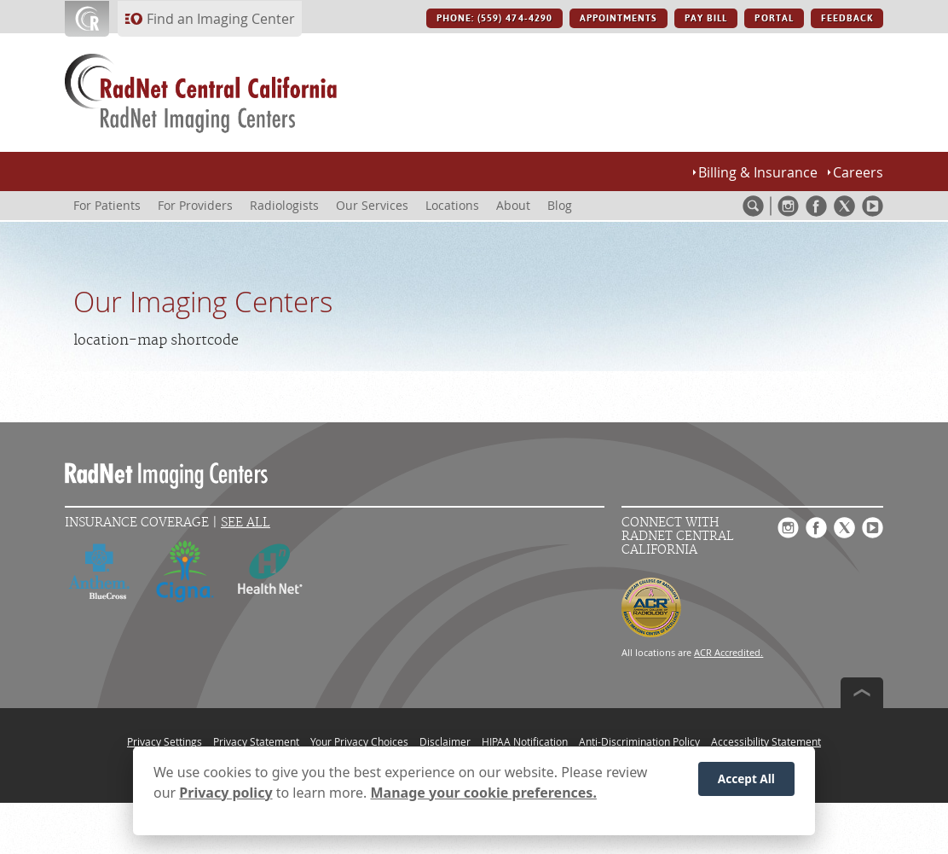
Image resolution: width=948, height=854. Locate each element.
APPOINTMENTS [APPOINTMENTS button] (618, 18)
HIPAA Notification (525, 741)
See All (245, 522)
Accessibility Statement (766, 741)
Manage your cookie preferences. (484, 795)
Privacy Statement (256, 741)
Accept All (746, 781)
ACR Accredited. (728, 652)
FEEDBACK (847, 18)
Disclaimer (445, 741)
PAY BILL (706, 18)
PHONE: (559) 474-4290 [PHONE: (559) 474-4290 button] (494, 18)
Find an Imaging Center (221, 18)
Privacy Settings (164, 741)
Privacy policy (225, 795)
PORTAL (773, 18)
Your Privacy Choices (359, 741)
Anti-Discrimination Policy (639, 741)
